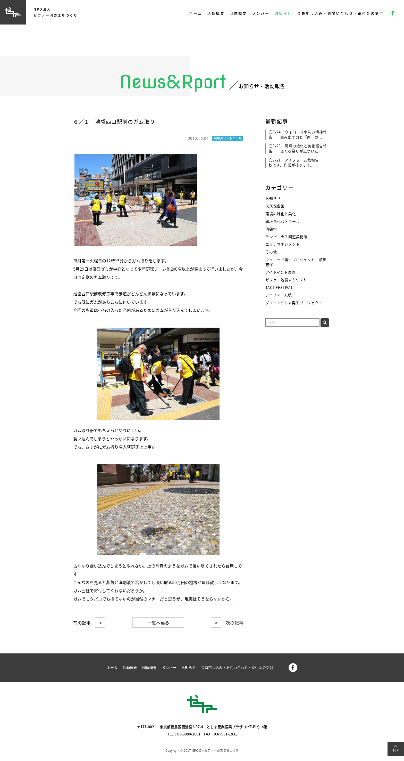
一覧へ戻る (158, 622)
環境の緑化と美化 (280, 213)
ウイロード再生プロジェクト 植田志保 (295, 262)
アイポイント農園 (280, 272)
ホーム (195, 13)
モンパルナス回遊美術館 (286, 236)
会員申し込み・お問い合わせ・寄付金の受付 (340, 13)
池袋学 (271, 228)
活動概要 (215, 13)
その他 (271, 251)
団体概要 (238, 13)
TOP (396, 750)
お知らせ (283, 13)
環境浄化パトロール (282, 221)
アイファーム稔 (278, 295)
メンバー (261, 13)
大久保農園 (274, 206)
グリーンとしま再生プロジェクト (294, 302)
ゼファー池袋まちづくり (286, 279)
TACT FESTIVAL (279, 287)
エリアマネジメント (282, 244)
